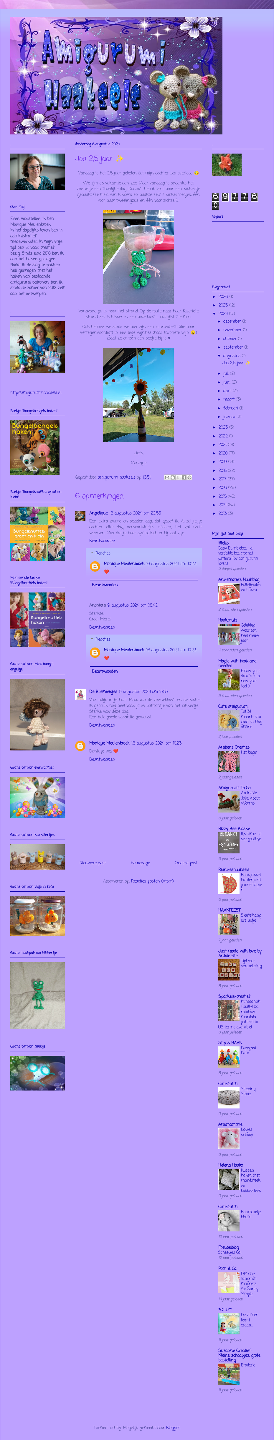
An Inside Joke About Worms (250, 798)
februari (231, 408)
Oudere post (186, 863)
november (233, 330)
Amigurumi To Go (234, 788)
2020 (224, 453)
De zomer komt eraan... (249, 1320)
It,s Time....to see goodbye (251, 836)
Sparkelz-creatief (234, 997)
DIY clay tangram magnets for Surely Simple (249, 1284)
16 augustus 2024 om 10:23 (171, 564)
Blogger (173, 1428)
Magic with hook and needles (237, 663)
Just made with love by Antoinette (239, 953)
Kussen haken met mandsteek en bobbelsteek (251, 1181)
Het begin (249, 752)
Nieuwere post (93, 863)
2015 (223, 497)
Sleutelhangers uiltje (251, 918)
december (232, 322)
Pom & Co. (227, 1269)
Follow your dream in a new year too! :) (250, 678)
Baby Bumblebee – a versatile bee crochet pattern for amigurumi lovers (238, 556)
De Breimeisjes (103, 692)
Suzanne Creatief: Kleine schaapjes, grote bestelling (239, 1356)
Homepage (140, 863)
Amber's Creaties (234, 748)
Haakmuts (227, 620)
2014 (223, 505)
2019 (223, 462)
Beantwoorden (102, 541)
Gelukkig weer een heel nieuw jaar (250, 633)
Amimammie (230, 1125)
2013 (223, 514)
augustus (232, 356)
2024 (224, 314)
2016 (223, 488)
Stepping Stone (248, 1091)
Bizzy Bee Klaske (234, 829)
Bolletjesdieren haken (251, 587)
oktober (230, 339)
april (228, 391)
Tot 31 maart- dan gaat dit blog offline (251, 719)
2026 (224, 297)
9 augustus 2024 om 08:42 (133, 605)
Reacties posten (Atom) (152, 881)
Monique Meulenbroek (124, 564)
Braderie (248, 1365)
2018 (223, 471)
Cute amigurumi (233, 707)
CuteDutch (227, 1084)
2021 (223, 445)
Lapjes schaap (247, 1132)
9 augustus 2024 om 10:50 (143, 692)
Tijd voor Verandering (251, 963)
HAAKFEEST (229, 911)
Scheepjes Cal (229, 1253)
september (234, 347)
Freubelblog (228, 1248)
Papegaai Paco (248, 1050)
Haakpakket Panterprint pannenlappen (251, 882)
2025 (224, 305)
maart (229, 400)
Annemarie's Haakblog (238, 580)
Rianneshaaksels (233, 870)
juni (227, 382)
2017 (223, 479)
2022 (224, 436)
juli (226, 374)
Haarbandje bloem (251, 1214)
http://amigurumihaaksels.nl (35, 393)
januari (230, 417)
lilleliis (223, 543)
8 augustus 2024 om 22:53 (136, 513)
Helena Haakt (230, 1166)
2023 (224, 427)
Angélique (99, 513)
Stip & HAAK (230, 1043)
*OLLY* (225, 1310)
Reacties (102, 553)
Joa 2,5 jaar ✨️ (236, 363)
